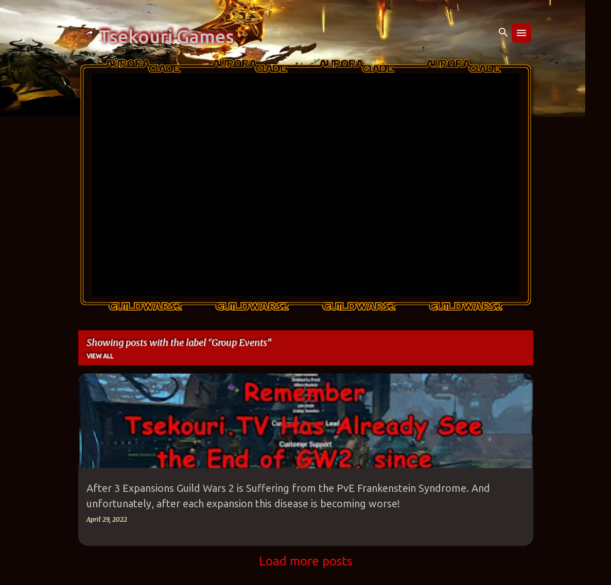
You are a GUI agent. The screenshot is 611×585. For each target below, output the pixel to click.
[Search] (503, 33)
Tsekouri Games (166, 36)
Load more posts (305, 561)
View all (99, 355)
